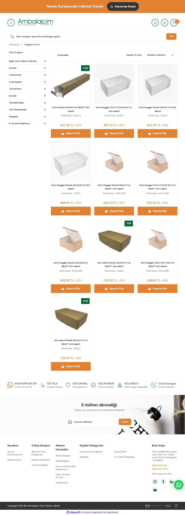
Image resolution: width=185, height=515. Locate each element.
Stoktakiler (62, 55)
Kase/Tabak (120, 451)
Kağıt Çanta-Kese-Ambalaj (23, 61)
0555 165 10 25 (159, 465)
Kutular (12, 68)
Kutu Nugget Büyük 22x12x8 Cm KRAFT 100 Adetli (71, 264)
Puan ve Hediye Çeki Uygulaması (66, 468)
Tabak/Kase (15, 89)
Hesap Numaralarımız (15, 453)
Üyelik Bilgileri (62, 461)
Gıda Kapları (15, 82)
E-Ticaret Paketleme (124, 457)
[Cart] (174, 22)
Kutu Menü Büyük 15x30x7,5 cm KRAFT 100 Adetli (70, 342)
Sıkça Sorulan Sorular (63, 476)
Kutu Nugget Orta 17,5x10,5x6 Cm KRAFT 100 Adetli (157, 187)
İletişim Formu (14, 460)
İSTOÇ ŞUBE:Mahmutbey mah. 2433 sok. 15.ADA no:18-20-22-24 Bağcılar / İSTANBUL (164, 456)
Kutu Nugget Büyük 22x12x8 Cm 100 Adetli (70, 187)
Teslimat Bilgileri (39, 465)
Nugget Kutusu (32, 44)
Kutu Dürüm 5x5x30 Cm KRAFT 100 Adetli (70, 109)
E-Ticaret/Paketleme (19, 123)
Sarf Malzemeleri (17, 109)
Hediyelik (13, 116)
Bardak (12, 96)
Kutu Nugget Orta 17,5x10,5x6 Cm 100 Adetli (114, 109)
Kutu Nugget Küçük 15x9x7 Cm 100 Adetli (157, 109)
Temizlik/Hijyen (16, 102)
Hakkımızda (62, 482)
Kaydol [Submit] (125, 421)
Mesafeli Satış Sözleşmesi (38, 453)
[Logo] (35, 22)
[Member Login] (164, 22)
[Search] (92, 36)
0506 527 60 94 (160, 469)
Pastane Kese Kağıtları (91, 451)
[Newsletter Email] (99, 421)
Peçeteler (84, 457)
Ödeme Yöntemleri (40, 460)
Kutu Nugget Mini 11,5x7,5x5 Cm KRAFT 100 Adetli (157, 264)
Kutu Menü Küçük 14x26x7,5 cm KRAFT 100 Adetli (114, 264)
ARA (171, 36)
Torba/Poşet (15, 75)
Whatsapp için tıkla (162, 474)
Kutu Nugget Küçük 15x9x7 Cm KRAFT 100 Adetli (114, 187)
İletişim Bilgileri (63, 455)
